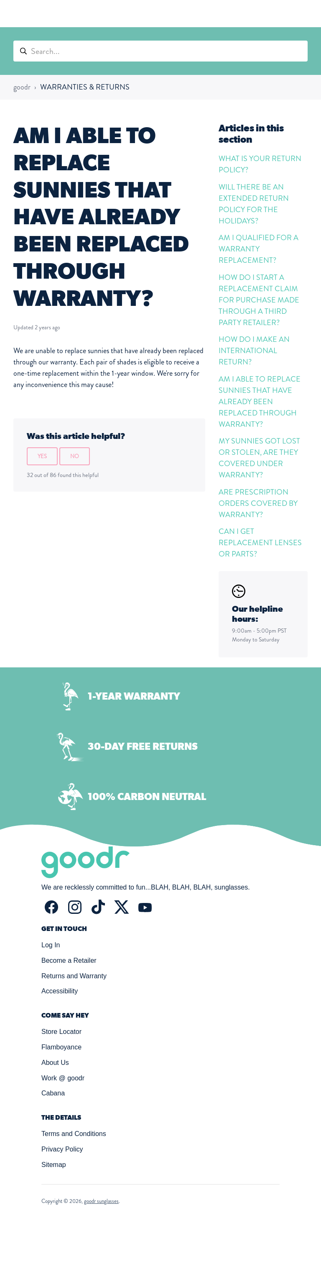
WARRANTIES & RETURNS (85, 87)
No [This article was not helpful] (74, 456)
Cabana (53, 1093)
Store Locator (61, 1031)
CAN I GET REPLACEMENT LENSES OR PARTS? (260, 542)
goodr (22, 87)
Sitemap (53, 1164)
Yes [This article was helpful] (42, 456)
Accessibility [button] (59, 991)
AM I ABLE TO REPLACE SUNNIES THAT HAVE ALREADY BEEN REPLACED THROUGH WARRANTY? (260, 402)
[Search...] (160, 51)
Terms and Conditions (73, 1133)
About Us (55, 1062)
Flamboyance (61, 1047)
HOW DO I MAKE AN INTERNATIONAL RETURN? (254, 350)
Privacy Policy (62, 1149)
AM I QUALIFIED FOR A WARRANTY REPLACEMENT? (258, 249)
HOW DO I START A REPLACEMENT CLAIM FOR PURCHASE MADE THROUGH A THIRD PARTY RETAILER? (259, 300)
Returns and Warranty (74, 976)
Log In (50, 945)
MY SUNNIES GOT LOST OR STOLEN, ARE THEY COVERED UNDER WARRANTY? (259, 458)
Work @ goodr (62, 1078)
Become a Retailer (69, 960)
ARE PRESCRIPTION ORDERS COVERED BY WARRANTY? (258, 503)
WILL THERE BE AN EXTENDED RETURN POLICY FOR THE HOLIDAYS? (254, 204)
